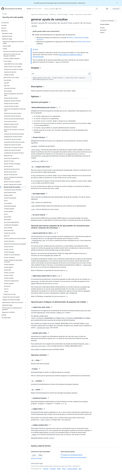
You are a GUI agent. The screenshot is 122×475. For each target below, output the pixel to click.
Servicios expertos (72, 469)
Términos (45, 469)
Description (37, 86)
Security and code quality (12, 17)
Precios (64, 469)
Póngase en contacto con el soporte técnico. (74, 457)
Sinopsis (36, 67)
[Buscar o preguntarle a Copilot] (71, 8)
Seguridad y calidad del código (39, 14)
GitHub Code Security (84, 42)
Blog (80, 469)
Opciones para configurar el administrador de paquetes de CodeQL (59, 302)
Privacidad (53, 469)
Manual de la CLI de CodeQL (83, 14)
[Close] (117, 3)
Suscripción (116, 8)
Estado (59, 469)
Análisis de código (63, 14)
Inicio (4, 14)
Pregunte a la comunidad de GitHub (71, 455)
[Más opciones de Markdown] (116, 20)
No (40, 455)
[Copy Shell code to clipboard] (89, 74)
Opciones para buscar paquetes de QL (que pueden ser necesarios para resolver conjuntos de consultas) (60, 226)
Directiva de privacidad (36, 458)
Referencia (53, 14)
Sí (34, 455)
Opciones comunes (40, 355)
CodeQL (71, 14)
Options (36, 96)
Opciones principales (40, 102)
